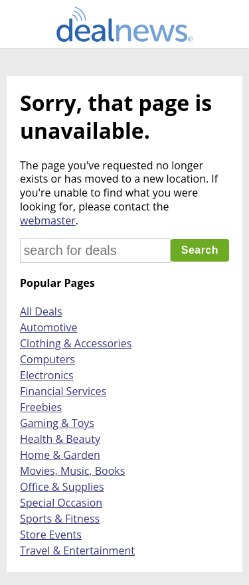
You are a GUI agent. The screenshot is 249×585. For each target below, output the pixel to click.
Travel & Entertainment (77, 550)
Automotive (48, 327)
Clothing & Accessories (75, 343)
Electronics (47, 375)
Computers (47, 359)
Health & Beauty (60, 439)
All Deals (41, 311)
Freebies (41, 407)
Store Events (51, 534)
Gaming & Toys (57, 423)
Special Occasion (61, 502)
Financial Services (63, 391)
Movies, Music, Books (72, 470)
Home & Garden (60, 455)
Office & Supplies (62, 486)
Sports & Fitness (60, 518)
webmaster (48, 220)
